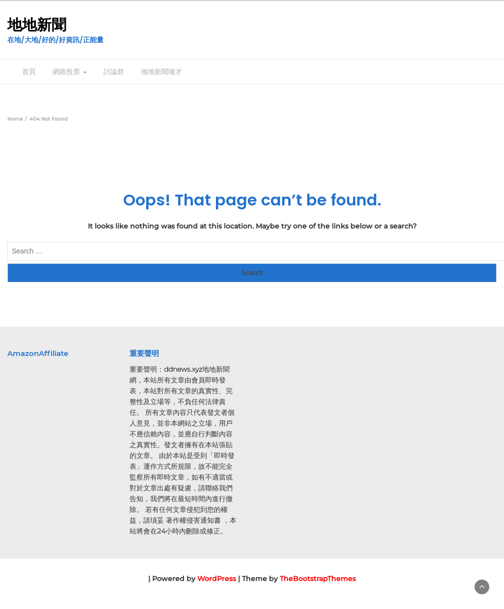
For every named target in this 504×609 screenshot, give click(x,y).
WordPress (216, 578)
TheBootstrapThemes (318, 578)
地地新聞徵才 (161, 71)
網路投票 (70, 71)
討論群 (114, 71)
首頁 (29, 71)
